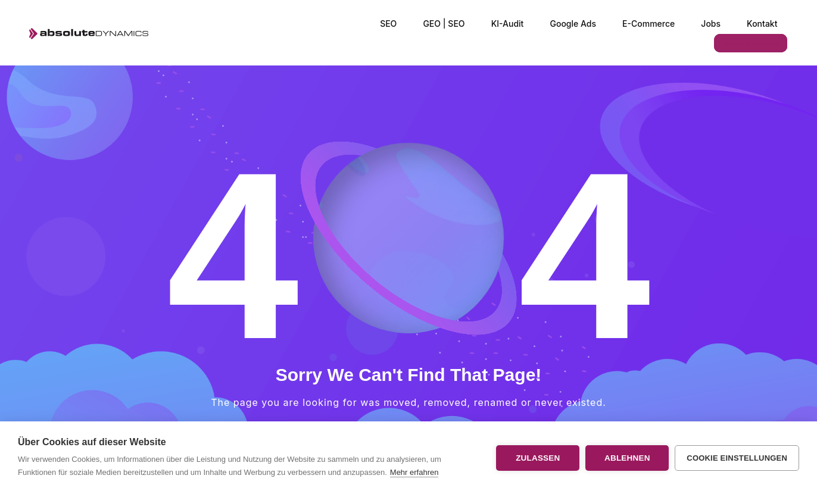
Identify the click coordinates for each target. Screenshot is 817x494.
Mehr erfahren (414, 472)
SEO (388, 23)
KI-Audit (507, 23)
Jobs (711, 23)
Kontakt (762, 23)
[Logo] (88, 33)
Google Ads (573, 23)
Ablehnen (627, 458)
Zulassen (538, 458)
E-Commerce (648, 23)
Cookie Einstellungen (737, 458)
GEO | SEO (443, 23)
